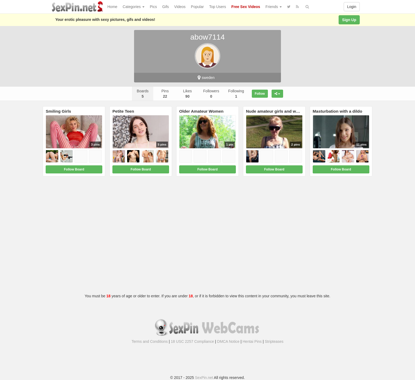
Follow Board (74, 169)
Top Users (217, 7)
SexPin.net (204, 377)
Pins (165, 93)
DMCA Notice (228, 341)
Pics (153, 7)
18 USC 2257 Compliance (192, 341)
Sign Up (349, 20)
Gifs (165, 7)
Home (112, 7)
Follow (260, 94)
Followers (211, 93)
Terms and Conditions (150, 341)
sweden (206, 77)
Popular (197, 7)
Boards (142, 93)
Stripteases (274, 341)
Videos (180, 7)
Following (236, 93)
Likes (187, 93)
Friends (273, 7)
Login (351, 7)
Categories (133, 7)
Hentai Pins (252, 341)
